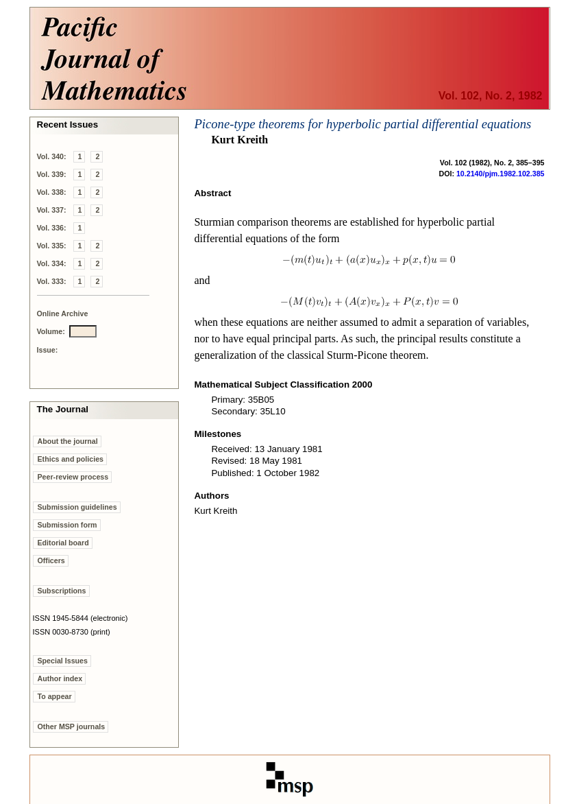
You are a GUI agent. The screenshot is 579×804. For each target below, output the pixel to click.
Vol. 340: (51, 156)
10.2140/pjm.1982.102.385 (500, 173)
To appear (55, 696)
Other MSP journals (72, 726)
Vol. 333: (51, 281)
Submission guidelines (77, 507)
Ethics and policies (71, 459)
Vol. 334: (51, 263)
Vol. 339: (51, 174)
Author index (60, 678)
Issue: (47, 350)
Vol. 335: (51, 245)
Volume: (51, 331)
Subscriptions (62, 591)
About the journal (68, 441)
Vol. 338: (51, 192)
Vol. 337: (51, 210)
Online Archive (62, 313)
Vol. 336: (51, 228)
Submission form (67, 525)
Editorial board (63, 543)
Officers (51, 560)
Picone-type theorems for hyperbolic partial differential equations (362, 124)
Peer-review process (73, 477)
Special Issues (63, 661)
